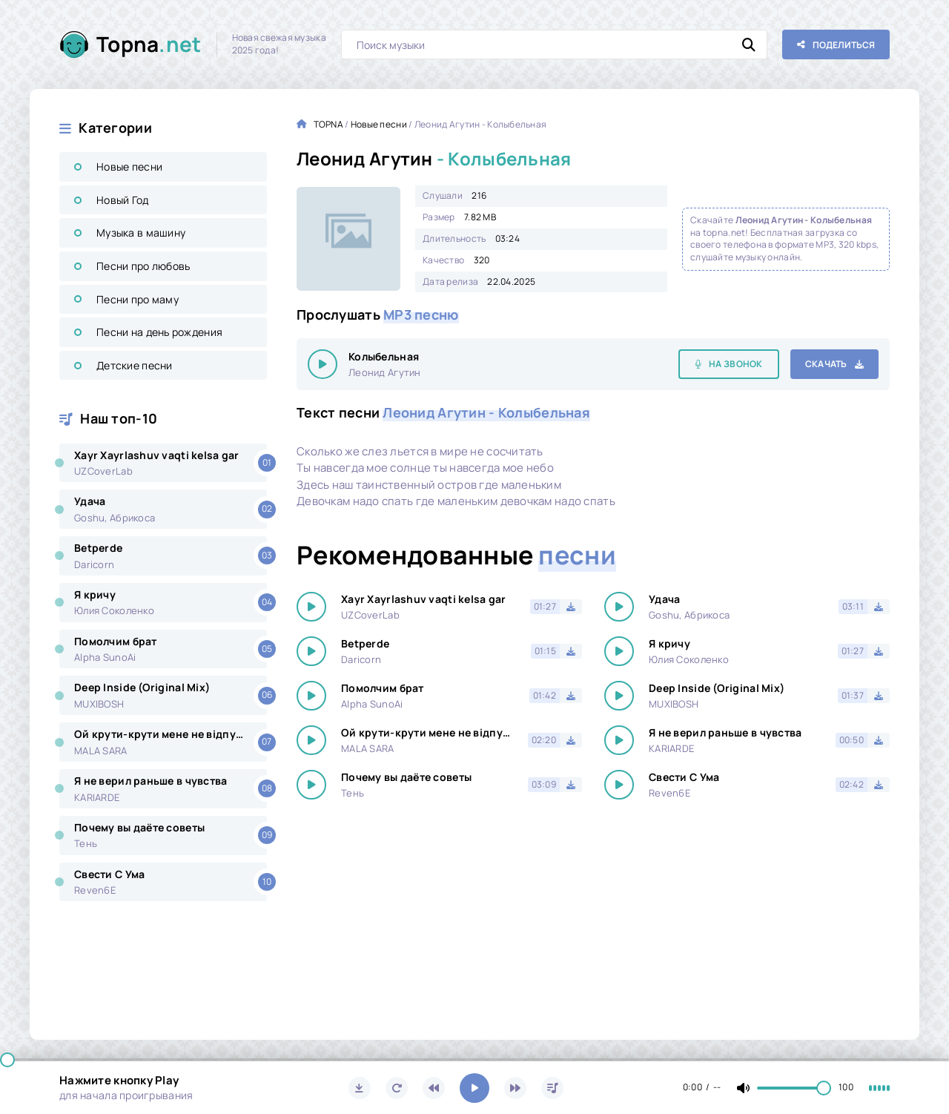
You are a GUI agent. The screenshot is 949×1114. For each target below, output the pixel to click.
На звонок (736, 363)
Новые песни (129, 166)
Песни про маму (137, 299)
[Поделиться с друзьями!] (836, 44)
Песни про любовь (143, 266)
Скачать (826, 363)
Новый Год (122, 200)
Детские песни (134, 365)
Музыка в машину (140, 232)
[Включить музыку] (474, 1088)
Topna (149, 44)
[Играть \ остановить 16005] (322, 364)
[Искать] (748, 44)
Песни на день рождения (159, 332)
